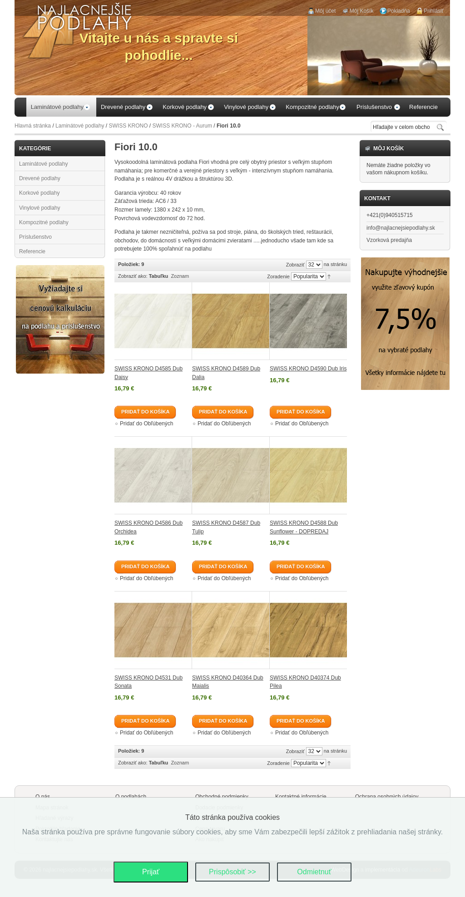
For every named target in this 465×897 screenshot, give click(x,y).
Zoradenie (278, 276)
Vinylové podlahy (39, 208)
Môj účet (325, 11)
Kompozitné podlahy (44, 222)
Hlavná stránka (33, 126)
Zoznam (180, 276)
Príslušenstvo (35, 237)
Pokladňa (398, 11)
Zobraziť (295, 264)
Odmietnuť (314, 872)
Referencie (32, 251)
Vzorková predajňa (389, 240)
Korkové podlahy (39, 193)
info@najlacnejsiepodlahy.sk (400, 228)
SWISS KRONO (128, 126)
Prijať (150, 872)
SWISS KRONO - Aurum (182, 126)
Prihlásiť (434, 11)
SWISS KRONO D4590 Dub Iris (308, 368)
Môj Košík (362, 11)
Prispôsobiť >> (232, 872)
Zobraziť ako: (133, 276)
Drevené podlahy (39, 178)
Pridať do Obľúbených (146, 423)
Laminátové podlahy (79, 126)
